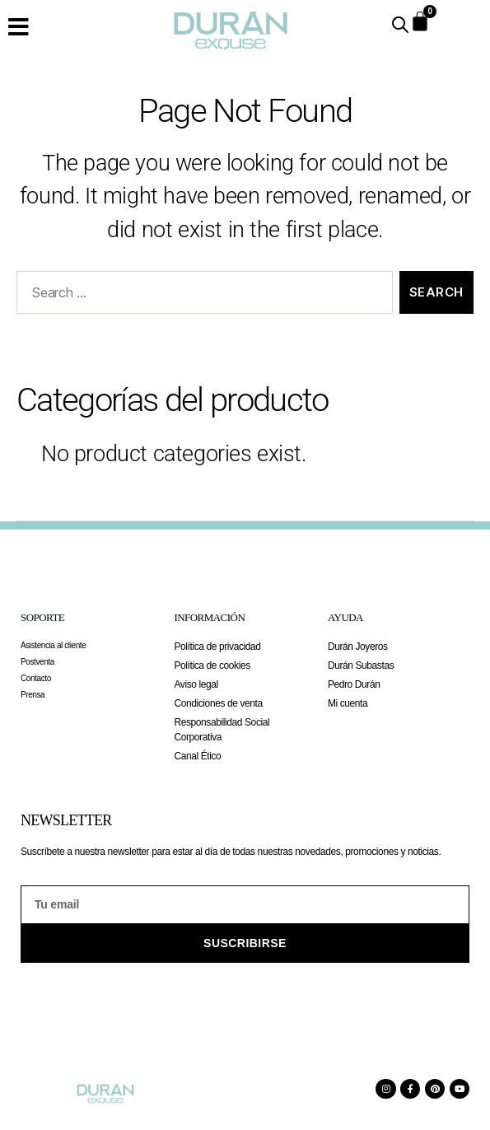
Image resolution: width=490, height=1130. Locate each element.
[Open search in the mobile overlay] (400, 24)
